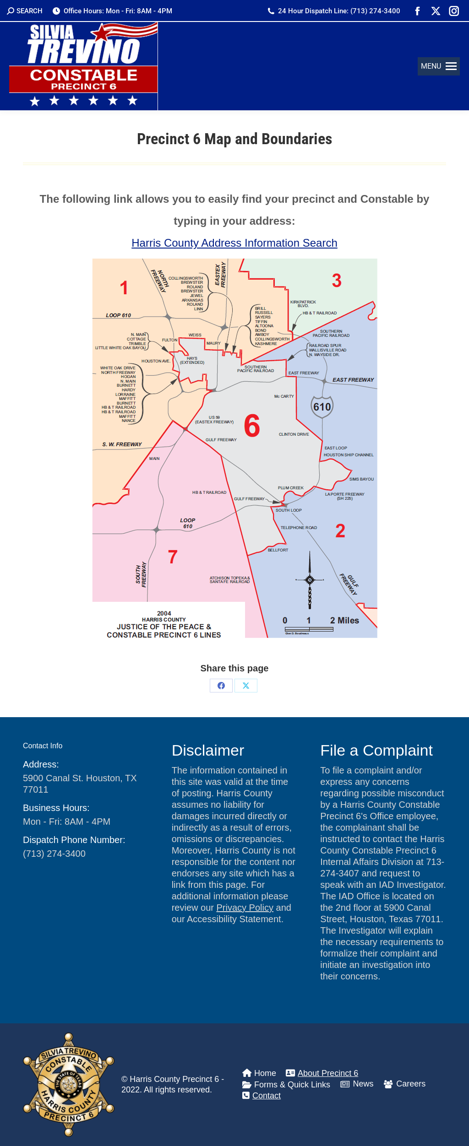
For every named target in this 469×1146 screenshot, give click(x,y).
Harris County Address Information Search (234, 243)
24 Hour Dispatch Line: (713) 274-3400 (333, 11)
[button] (439, 66)
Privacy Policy (244, 908)
